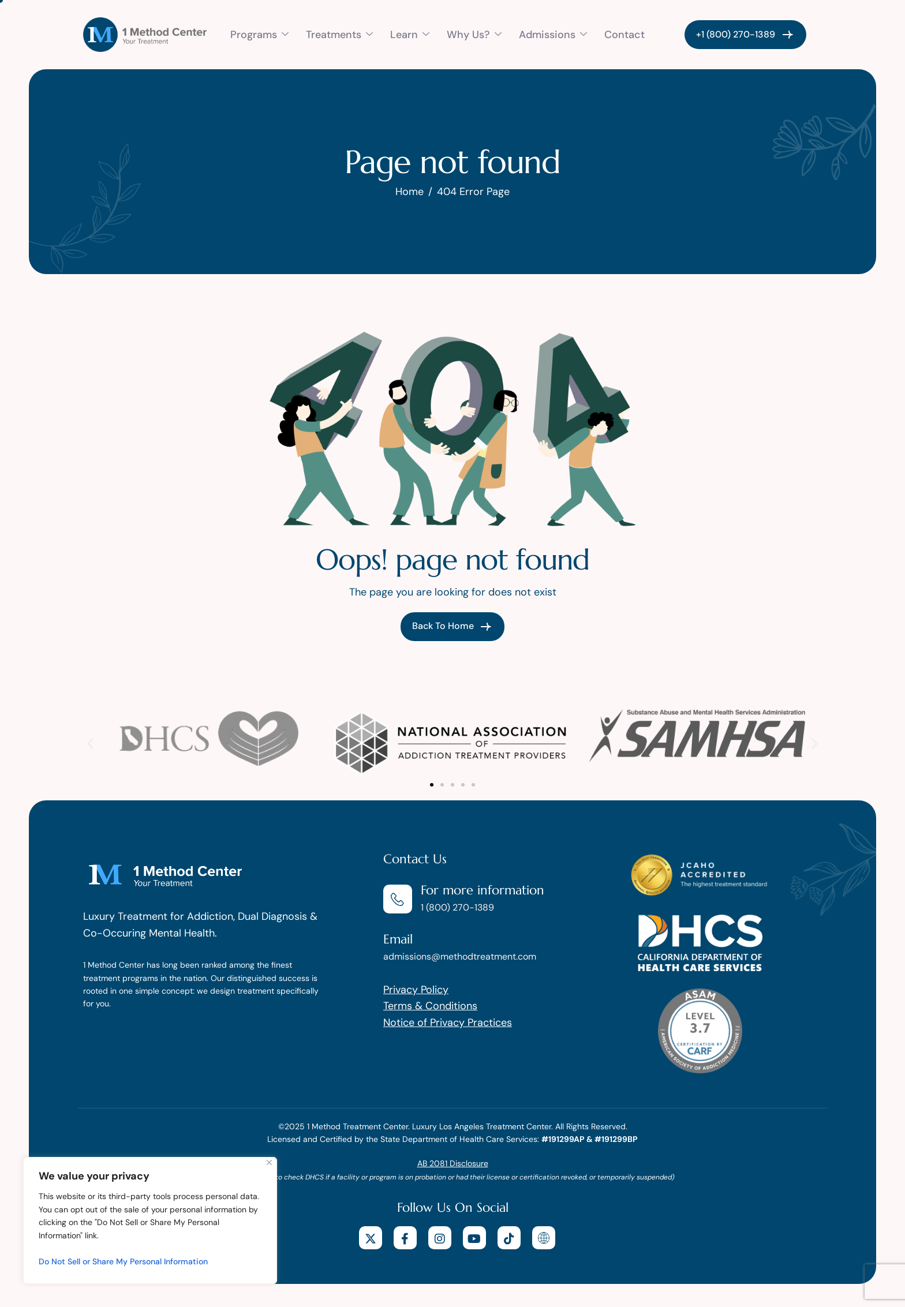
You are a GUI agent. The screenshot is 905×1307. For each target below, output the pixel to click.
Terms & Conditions (430, 1006)
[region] (150, 1220)
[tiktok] (509, 1237)
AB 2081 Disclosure (452, 1163)
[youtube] (474, 1237)
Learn (409, 35)
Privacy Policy (415, 990)
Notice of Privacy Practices (447, 1022)
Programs (259, 35)
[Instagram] (439, 1237)
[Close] (269, 1162)
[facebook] (405, 1237)
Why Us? (474, 35)
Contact (624, 35)
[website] (543, 1237)
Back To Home (452, 627)
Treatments (339, 35)
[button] (90, 743)
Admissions (553, 35)
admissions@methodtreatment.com (459, 956)
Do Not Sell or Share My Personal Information (123, 1261)
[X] (370, 1237)
